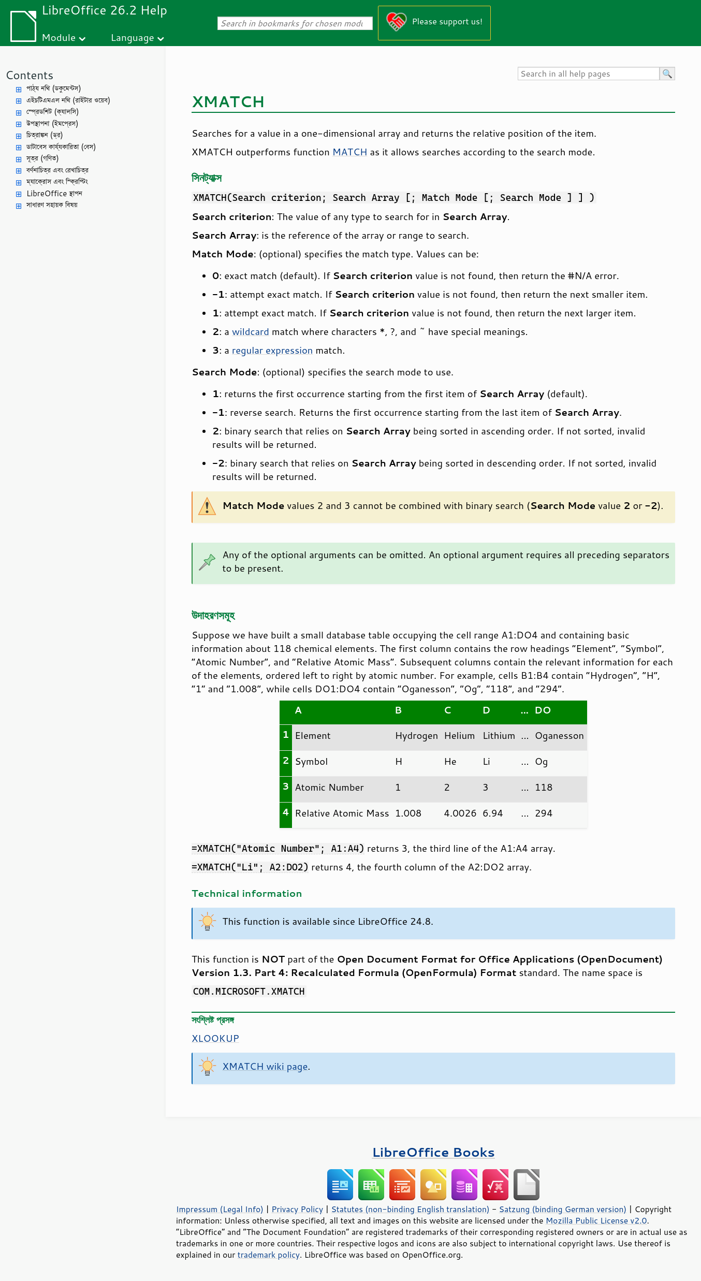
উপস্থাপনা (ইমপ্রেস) (52, 123)
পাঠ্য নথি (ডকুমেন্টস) (53, 88)
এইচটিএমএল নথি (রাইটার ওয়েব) (68, 100)
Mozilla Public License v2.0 (596, 1220)
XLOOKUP (215, 1038)
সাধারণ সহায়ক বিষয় (52, 204)
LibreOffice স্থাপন (54, 193)
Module (58, 37)
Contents (29, 75)
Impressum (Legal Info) (220, 1209)
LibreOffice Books (433, 1152)
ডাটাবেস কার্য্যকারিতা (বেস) (61, 146)
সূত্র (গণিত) (42, 158)
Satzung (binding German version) (563, 1209)
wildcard (250, 331)
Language (132, 37)
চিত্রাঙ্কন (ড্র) (44, 134)
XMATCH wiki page (265, 1066)
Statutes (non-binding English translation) (410, 1209)
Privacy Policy (297, 1209)
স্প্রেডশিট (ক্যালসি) (52, 111)
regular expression (272, 350)
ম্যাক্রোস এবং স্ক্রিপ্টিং (57, 181)
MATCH (350, 151)
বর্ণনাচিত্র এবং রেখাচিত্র (57, 170)
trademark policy (269, 1254)
